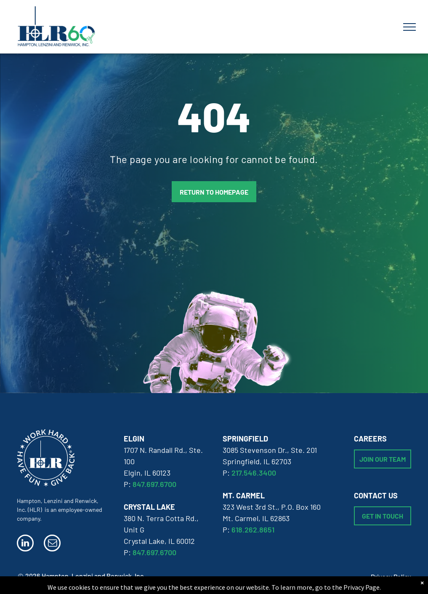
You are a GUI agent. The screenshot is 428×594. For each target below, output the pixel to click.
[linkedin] (25, 544)
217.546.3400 (253, 472)
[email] (52, 544)
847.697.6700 (154, 484)
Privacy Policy (391, 577)
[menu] (409, 27)
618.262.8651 (252, 529)
